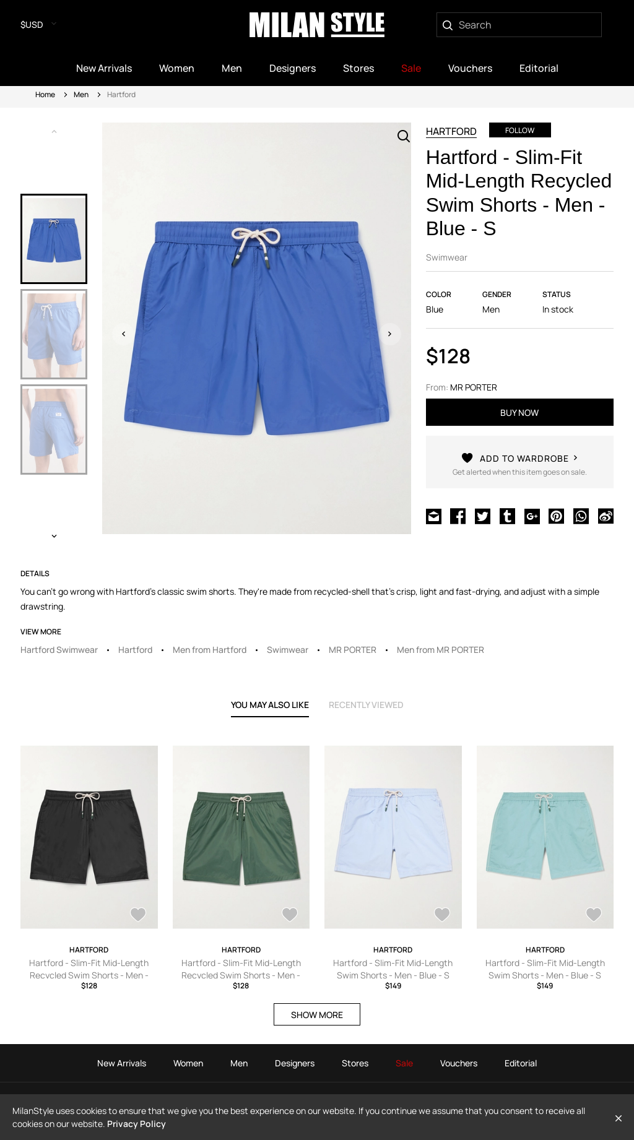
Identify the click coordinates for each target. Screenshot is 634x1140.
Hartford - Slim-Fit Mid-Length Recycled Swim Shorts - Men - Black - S (89, 975)
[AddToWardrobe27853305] (290, 916)
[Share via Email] (433, 517)
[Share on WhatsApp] (581, 517)
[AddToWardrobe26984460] (138, 916)
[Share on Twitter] (482, 517)
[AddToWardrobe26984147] (442, 916)
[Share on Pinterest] (556, 517)
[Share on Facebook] (458, 517)
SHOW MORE (317, 1015)
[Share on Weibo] (606, 517)
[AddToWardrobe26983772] (594, 916)
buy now (519, 412)
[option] (53, 239)
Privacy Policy (136, 1123)
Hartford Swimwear (59, 649)
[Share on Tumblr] (507, 517)
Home (45, 94)
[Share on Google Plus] (532, 517)
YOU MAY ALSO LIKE (270, 704)
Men (81, 94)
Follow (519, 130)
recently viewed (366, 704)
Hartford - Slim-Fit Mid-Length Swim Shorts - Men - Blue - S (393, 969)
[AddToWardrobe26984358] (520, 471)
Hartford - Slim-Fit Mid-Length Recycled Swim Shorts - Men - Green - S (241, 975)
